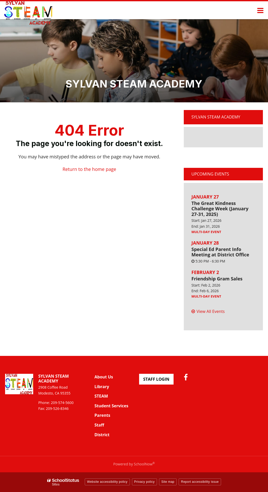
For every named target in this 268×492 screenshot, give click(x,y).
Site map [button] (167, 482)
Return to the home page (89, 169)
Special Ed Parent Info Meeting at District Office (220, 252)
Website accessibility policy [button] (107, 482)
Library (101, 386)
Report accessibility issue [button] (200, 482)
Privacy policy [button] (144, 482)
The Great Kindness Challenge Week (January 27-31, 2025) (220, 208)
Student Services (111, 406)
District (101, 435)
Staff (99, 425)
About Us (103, 377)
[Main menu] (260, 10)
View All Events (211, 311)
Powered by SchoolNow (134, 464)
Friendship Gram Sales (216, 279)
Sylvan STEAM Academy (215, 117)
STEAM (101, 396)
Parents (102, 415)
